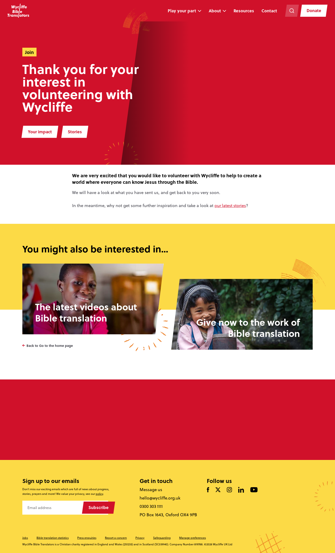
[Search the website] (291, 11)
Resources (243, 11)
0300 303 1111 (151, 506)
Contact (269, 11)
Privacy (139, 538)
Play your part (182, 11)
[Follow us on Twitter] (218, 490)
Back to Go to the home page (50, 345)
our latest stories (230, 205)
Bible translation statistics (53, 538)
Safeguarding (162, 538)
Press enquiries (86, 538)
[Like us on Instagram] (229, 490)
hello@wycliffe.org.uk (160, 498)
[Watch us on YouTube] (254, 490)
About (214, 11)
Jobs (25, 538)
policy (99, 494)
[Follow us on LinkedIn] (241, 490)
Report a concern (116, 538)
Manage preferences (192, 538)
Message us (151, 490)
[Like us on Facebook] (208, 490)
